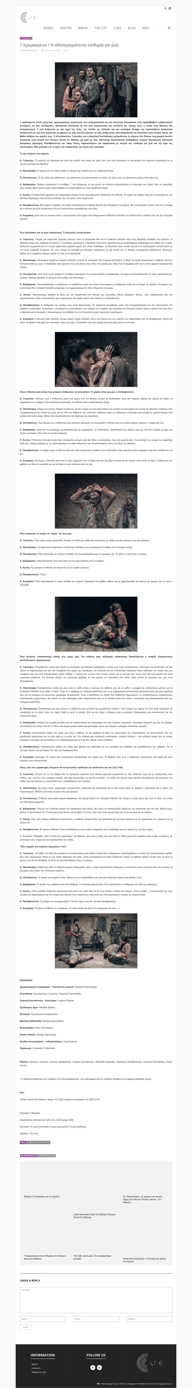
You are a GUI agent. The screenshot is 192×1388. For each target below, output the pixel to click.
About (34, 1364)
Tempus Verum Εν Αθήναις (39, 1142)
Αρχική (48, 28)
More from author (46, 1155)
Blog (132, 28)
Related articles (28, 1155)
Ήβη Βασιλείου (30, 50)
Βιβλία (83, 28)
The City (100, 28)
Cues (117, 28)
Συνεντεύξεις (26, 38)
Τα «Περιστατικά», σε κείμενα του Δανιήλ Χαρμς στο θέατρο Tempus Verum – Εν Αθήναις (142, 1199)
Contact (36, 1368)
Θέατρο (66, 28)
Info (145, 28)
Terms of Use (38, 1372)
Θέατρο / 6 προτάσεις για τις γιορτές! (42, 1196)
